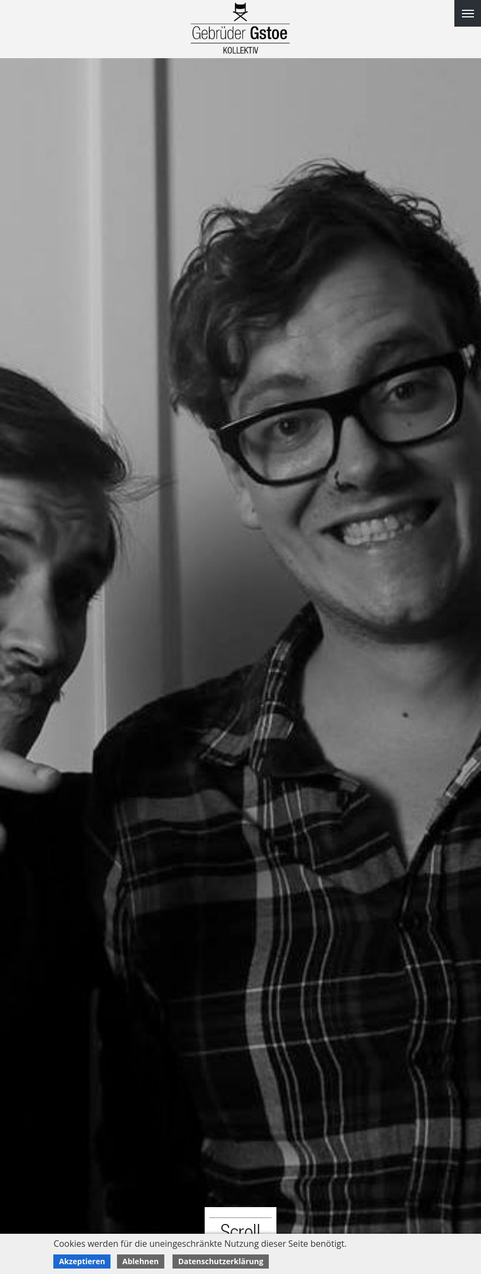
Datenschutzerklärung (220, 1261)
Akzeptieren (82, 1261)
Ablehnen (140, 1261)
